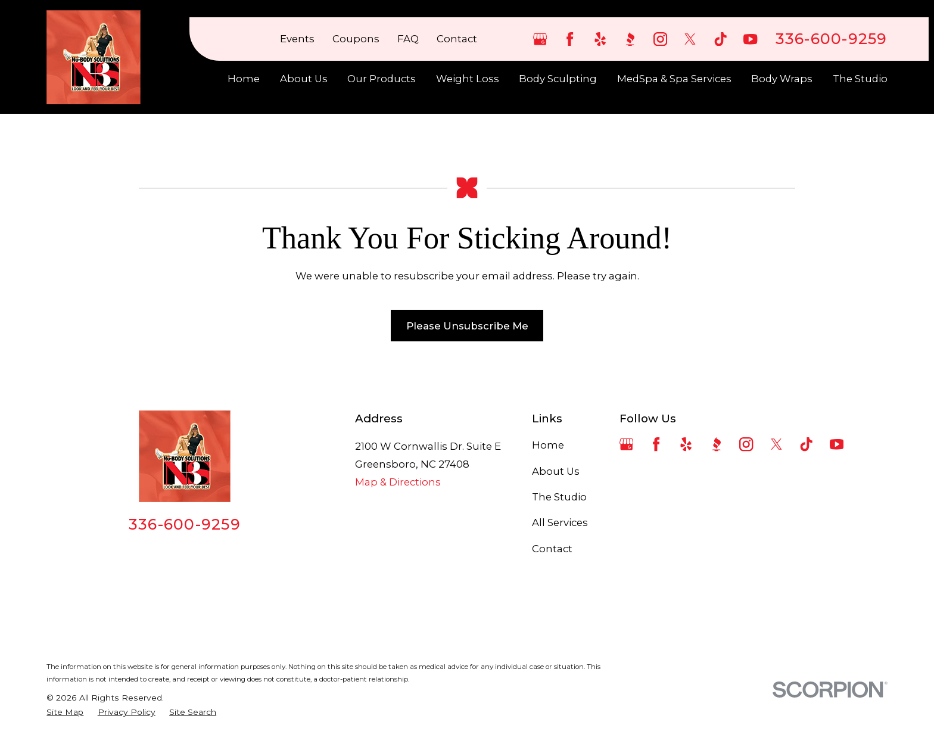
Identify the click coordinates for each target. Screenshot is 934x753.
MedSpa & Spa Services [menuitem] (674, 79)
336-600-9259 (832, 39)
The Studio (559, 497)
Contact (457, 39)
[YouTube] (750, 39)
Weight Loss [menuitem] (467, 79)
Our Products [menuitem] (381, 79)
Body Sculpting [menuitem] (558, 79)
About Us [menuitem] (304, 79)
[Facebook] (570, 39)
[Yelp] (600, 39)
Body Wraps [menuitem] (781, 79)
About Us (556, 471)
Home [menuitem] (244, 79)
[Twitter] (690, 39)
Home (548, 445)
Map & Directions (398, 482)
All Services (560, 522)
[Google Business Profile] (540, 39)
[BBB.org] (630, 39)
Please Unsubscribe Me (467, 326)
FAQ (408, 39)
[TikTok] (720, 39)
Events (297, 39)
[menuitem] (64, 711)
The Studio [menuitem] (860, 79)
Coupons (355, 39)
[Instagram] (660, 39)
